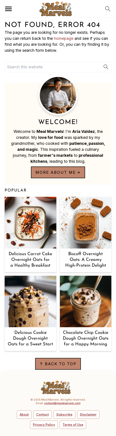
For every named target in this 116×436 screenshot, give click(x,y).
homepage (63, 38)
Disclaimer (88, 414)
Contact (42, 414)
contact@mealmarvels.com (62, 403)
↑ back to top (58, 363)
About (24, 414)
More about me (55, 172)
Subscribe (64, 414)
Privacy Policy (44, 424)
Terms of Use (73, 424)
